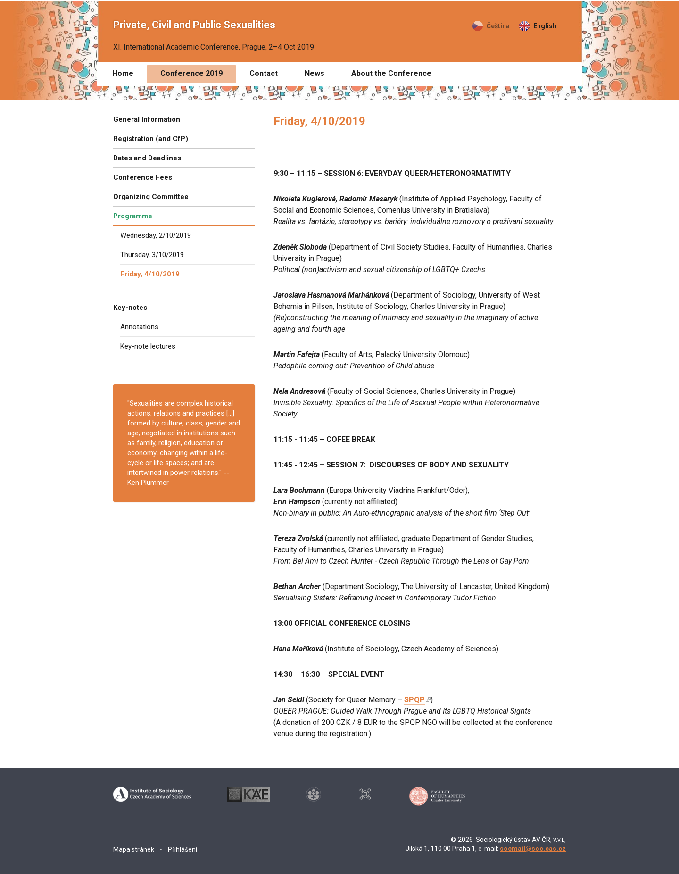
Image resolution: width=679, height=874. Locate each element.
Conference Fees (142, 177)
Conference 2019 (191, 73)
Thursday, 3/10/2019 (152, 254)
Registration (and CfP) (150, 138)
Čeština (498, 26)
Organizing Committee (151, 196)
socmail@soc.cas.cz (533, 848)
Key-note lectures (147, 346)
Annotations (139, 327)
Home (122, 73)
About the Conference (391, 73)
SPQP (414, 699)
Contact (263, 73)
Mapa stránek (133, 849)
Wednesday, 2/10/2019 (155, 235)
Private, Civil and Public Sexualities (194, 25)
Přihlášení (182, 849)
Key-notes (130, 307)
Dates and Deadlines (147, 158)
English (544, 26)
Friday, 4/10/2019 (150, 274)
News (314, 73)
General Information (146, 119)
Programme (132, 216)
